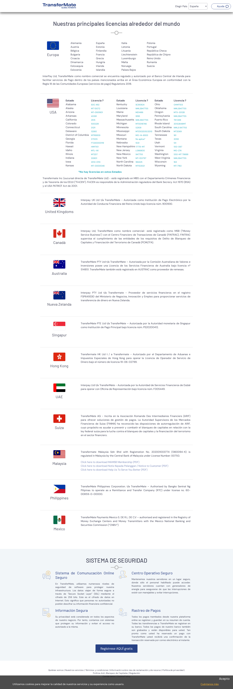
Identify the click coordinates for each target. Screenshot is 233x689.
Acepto (224, 679)
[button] (221, 6)
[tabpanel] (116, 65)
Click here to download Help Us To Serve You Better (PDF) (114, 469)
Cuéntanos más (210, 684)
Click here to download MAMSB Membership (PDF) (110, 462)
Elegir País (181, 6)
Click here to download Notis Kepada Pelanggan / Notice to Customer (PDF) (124, 466)
